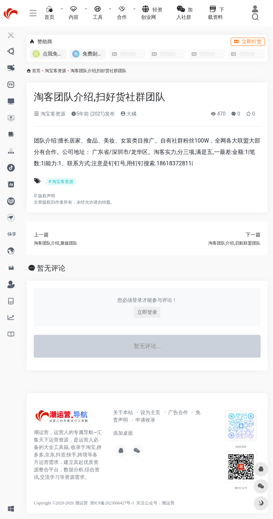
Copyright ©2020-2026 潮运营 (61, 503)
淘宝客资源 (55, 70)
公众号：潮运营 (160, 503)
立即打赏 (248, 41)
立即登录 (147, 312)
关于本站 (123, 412)
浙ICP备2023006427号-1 (112, 503)
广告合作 (178, 412)
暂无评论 (51, 268)
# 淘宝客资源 (60, 181)
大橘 (128, 114)
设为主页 (150, 412)
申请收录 (145, 420)
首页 (36, 70)
